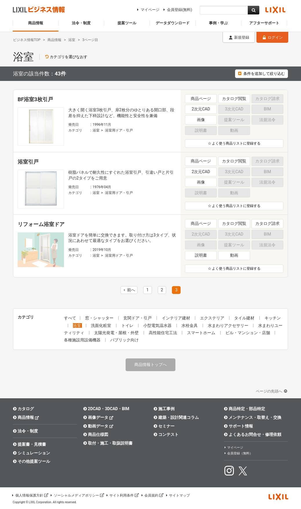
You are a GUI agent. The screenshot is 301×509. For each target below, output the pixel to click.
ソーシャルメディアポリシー (77, 495)
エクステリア (212, 318)
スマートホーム (201, 332)
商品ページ (201, 98)
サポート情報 (238, 426)
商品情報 (26, 417)
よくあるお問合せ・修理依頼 (252, 434)
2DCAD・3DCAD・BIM (106, 408)
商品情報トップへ (150, 364)
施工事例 (164, 408)
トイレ (127, 325)
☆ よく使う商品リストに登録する (234, 143)
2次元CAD (201, 109)
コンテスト (166, 434)
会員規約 (152, 495)
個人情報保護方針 (29, 495)
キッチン (273, 318)
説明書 (201, 255)
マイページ (147, 10)
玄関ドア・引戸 (138, 318)
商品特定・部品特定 (244, 408)
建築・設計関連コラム (176, 417)
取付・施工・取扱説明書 (108, 443)
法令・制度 (25, 431)
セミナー (164, 426)
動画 (234, 255)
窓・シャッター (99, 318)
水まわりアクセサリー (228, 325)
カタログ (23, 408)
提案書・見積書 (29, 444)
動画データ (98, 425)
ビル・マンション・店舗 (248, 332)
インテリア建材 (176, 318)
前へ (128, 290)
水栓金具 (190, 325)
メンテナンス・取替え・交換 (252, 417)
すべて (70, 318)
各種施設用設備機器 (82, 340)
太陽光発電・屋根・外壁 (117, 332)
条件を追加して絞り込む (261, 73)
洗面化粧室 (101, 325)
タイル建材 (244, 318)
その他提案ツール (31, 461)
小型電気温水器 (157, 325)
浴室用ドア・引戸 (119, 130)
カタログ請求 (267, 223)
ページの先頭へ (272, 391)
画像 (201, 119)
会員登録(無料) (177, 10)
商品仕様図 (95, 434)
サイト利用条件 (122, 495)
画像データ (98, 417)
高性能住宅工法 (163, 332)
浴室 (96, 130)
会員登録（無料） (238, 453)
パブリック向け (124, 340)
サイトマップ (177, 495)
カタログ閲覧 (234, 98)
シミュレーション (31, 453)
